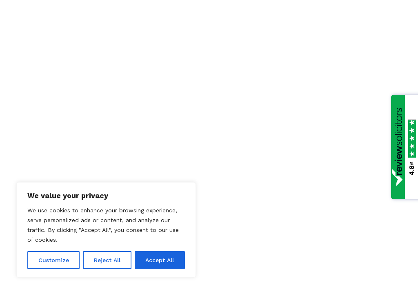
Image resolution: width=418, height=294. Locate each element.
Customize (53, 260)
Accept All (159, 260)
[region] (106, 230)
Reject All (107, 260)
